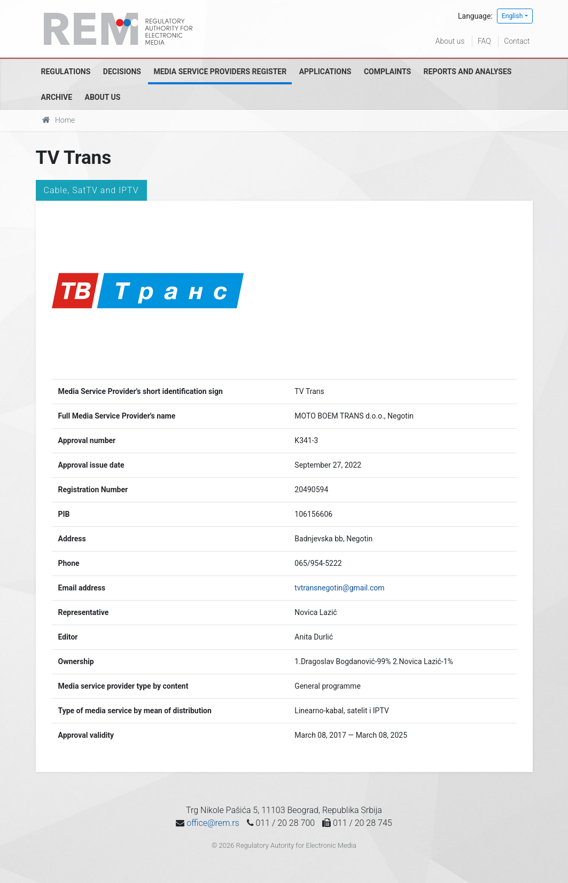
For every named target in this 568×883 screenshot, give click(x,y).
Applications (325, 71)
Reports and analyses (468, 71)
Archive (57, 97)
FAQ (484, 41)
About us (450, 41)
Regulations (66, 71)
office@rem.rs (212, 823)
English (512, 16)
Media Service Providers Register (219, 71)
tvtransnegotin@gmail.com (339, 588)
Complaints (387, 71)
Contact (517, 41)
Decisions (122, 71)
